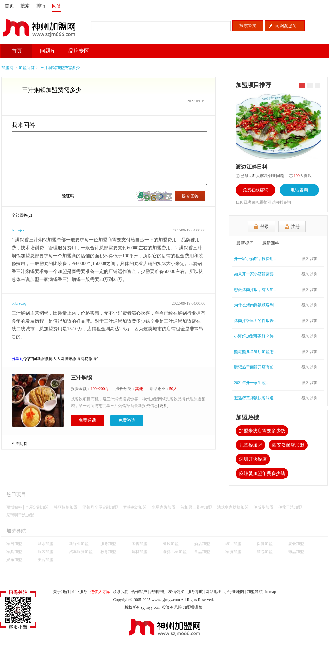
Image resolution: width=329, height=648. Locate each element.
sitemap (270, 591)
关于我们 (61, 591)
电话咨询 (299, 189)
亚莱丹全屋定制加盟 (100, 507)
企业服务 (79, 591)
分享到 (17, 358)
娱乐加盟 (14, 559)
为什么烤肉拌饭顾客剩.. (255, 305)
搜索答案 (247, 25)
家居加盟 (14, 543)
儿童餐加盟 (250, 445)
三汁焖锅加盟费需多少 (60, 67)
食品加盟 (202, 551)
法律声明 (158, 591)
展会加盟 (296, 543)
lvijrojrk (18, 230)
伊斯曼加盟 (263, 507)
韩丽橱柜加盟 (65, 507)
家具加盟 (14, 551)
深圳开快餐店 (253, 459)
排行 (40, 5)
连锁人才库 (100, 591)
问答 (56, 5)
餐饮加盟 (171, 543)
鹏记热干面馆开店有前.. (255, 367)
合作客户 (139, 591)
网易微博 (88, 358)
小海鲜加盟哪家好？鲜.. (255, 336)
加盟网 (7, 67)
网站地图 (214, 591)
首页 (9, 5)
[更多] (163, 405)
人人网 (59, 358)
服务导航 (195, 591)
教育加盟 (108, 551)
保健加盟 (265, 543)
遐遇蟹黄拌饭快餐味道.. (255, 398)
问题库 (48, 51)
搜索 (25, 5)
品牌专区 (78, 51)
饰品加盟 (296, 551)
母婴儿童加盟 (175, 551)
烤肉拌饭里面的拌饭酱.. (255, 320)
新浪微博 (45, 358)
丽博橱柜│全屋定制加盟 (27, 507)
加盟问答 (27, 67)
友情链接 (176, 591)
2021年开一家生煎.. (251, 382)
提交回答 (190, 196)
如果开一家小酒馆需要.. (255, 274)
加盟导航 (255, 591)
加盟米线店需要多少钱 (262, 430)
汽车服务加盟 (81, 551)
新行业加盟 (79, 543)
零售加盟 (139, 543)
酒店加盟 (202, 543)
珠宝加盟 (233, 543)
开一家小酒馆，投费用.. (255, 258)
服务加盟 (108, 543)
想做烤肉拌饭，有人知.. (255, 289)
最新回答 (270, 243)
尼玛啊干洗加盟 (20, 515)
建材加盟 (139, 551)
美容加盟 (45, 559)
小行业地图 (234, 591)
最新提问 (245, 243)
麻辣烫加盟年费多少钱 (262, 473)
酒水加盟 (45, 543)
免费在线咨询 (255, 189)
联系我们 (121, 591)
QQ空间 (30, 358)
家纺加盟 (233, 551)
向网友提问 (286, 25)
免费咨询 (126, 420)
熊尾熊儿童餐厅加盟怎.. (255, 351)
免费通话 (87, 420)
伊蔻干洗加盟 (290, 507)
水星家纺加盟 (163, 507)
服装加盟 (45, 551)
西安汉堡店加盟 (288, 445)
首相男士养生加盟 (196, 507)
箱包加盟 (265, 551)
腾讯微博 (72, 358)
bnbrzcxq (19, 303)
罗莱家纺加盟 (135, 507)
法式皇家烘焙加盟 (233, 507)
